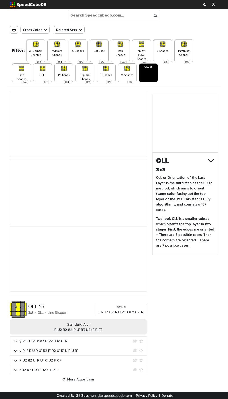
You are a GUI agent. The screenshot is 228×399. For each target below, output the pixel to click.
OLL (41, 312)
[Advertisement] (78, 124)
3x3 (31, 312)
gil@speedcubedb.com (115, 395)
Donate (167, 395)
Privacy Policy (146, 395)
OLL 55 (148, 67)
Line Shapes (57, 312)
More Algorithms (78, 379)
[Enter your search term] (110, 15)
